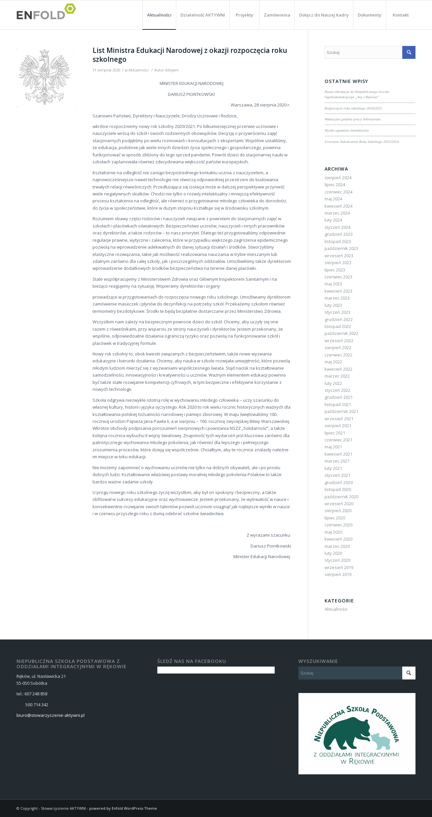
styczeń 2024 (337, 227)
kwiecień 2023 (338, 291)
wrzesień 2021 (339, 419)
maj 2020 (333, 532)
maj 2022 (333, 362)
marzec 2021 (337, 461)
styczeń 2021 (337, 475)
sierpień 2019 (338, 574)
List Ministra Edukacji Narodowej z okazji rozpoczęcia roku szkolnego (190, 55)
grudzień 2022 (339, 319)
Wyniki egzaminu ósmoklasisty (347, 130)
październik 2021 (341, 411)
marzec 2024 (337, 213)
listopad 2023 (338, 241)
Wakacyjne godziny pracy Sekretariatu (352, 119)
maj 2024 (333, 199)
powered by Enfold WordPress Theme (123, 808)
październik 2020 (341, 497)
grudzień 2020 (339, 482)
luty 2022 (333, 383)
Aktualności (139, 70)
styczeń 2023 (337, 312)
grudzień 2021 (339, 397)
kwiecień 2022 (338, 369)
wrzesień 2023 (339, 256)
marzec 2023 (337, 298)
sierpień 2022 (338, 347)
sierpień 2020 (338, 510)
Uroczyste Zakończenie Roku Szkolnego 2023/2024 (362, 141)
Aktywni (171, 70)
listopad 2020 (338, 489)
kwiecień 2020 (338, 539)
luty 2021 (333, 468)
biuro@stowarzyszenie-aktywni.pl (51, 715)
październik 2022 (341, 333)
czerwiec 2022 (338, 355)
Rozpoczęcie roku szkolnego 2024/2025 (353, 108)
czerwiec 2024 (338, 192)
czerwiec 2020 (338, 525)
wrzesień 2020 (339, 504)
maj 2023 (333, 284)
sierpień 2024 (338, 178)
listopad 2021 (338, 404)
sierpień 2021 (338, 426)
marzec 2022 (337, 376)
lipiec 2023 (335, 270)
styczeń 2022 (337, 390)
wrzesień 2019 (339, 567)
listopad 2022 (338, 326)
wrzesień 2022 (339, 341)
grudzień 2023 (339, 234)
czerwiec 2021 (338, 440)
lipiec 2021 (335, 433)
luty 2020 (333, 553)
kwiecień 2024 (338, 206)
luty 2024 (333, 220)
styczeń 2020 (337, 560)
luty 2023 (333, 305)
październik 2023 (341, 248)
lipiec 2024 (335, 184)
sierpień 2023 (338, 263)
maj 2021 (333, 447)
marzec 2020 (337, 546)
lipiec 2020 (335, 518)
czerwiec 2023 (338, 277)
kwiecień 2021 (338, 454)
